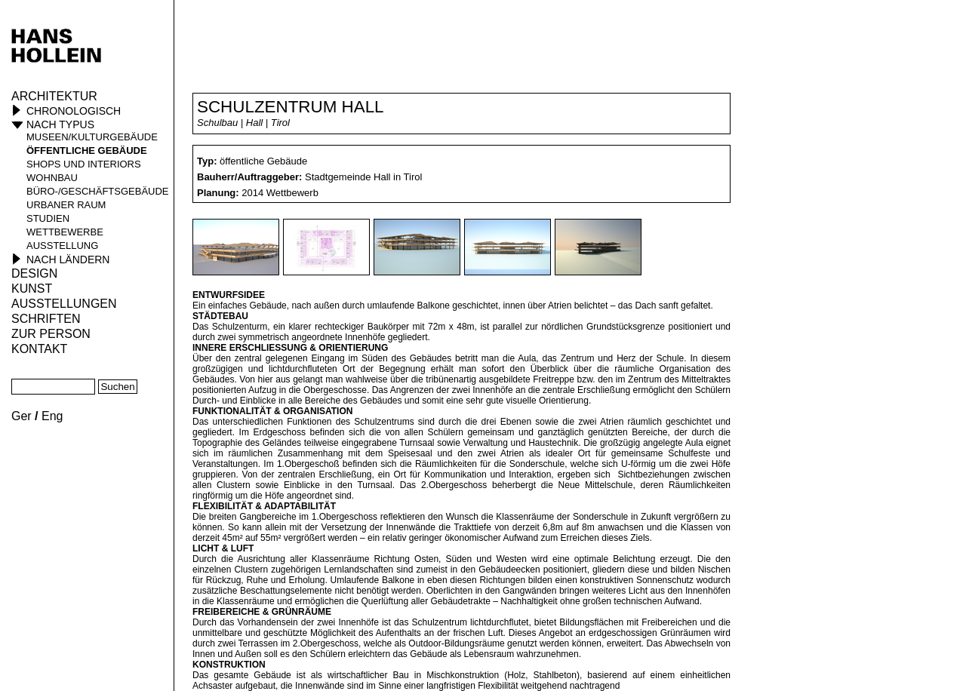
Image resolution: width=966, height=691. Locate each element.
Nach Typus (60, 124)
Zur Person (51, 333)
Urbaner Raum (66, 204)
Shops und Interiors (83, 164)
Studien (47, 218)
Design (34, 273)
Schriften (46, 318)
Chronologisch (73, 111)
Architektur (54, 96)
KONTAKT (39, 348)
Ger (21, 416)
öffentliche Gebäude (86, 150)
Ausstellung (62, 245)
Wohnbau (52, 177)
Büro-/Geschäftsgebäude (97, 191)
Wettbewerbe (64, 232)
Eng (52, 416)
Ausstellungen (64, 303)
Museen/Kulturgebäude (92, 137)
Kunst (31, 288)
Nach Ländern (67, 259)
